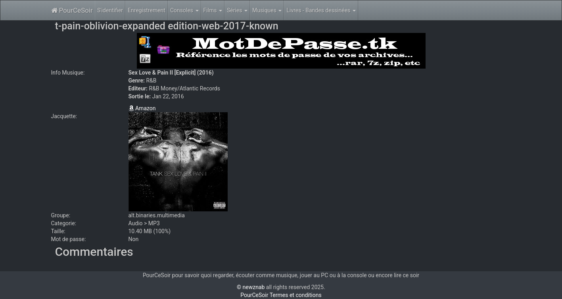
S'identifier (110, 10)
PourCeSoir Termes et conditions (280, 295)
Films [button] (212, 10)
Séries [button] (237, 10)
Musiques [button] (267, 10)
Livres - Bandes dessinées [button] (320, 10)
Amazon (142, 108)
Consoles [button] (184, 10)
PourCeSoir (72, 10)
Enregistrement (146, 10)
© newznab (251, 287)
